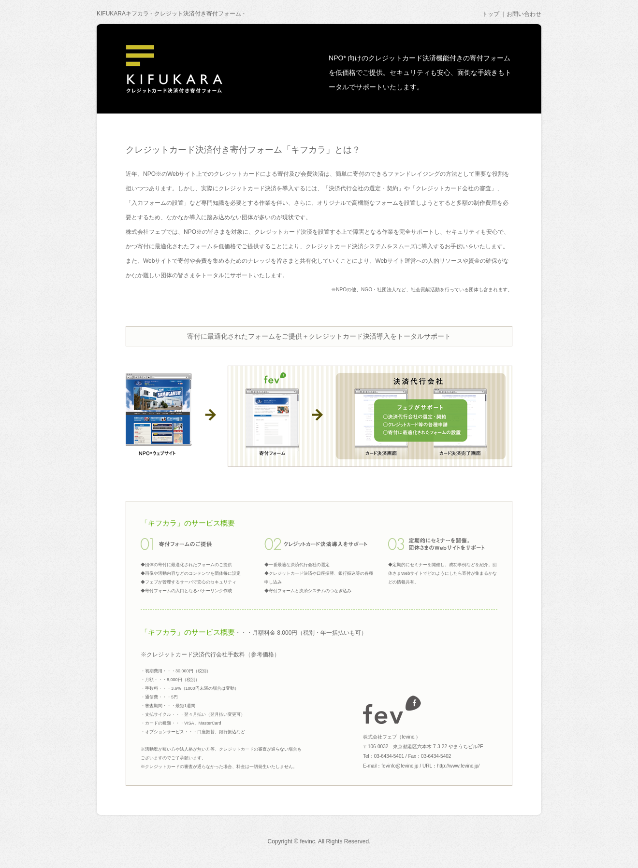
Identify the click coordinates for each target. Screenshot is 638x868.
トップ (490, 14)
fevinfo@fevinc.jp (399, 765)
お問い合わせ (524, 14)
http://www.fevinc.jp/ (458, 765)
